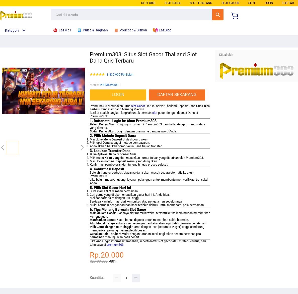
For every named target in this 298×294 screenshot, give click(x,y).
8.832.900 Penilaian (120, 74)
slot (154, 113)
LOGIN (269, 3)
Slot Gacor (138, 106)
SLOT (251, 3)
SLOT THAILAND (201, 3)
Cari (218, 14)
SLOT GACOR (230, 3)
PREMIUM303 (109, 85)
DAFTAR (288, 3)
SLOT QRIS (148, 3)
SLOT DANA (173, 3)
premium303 (115, 245)
